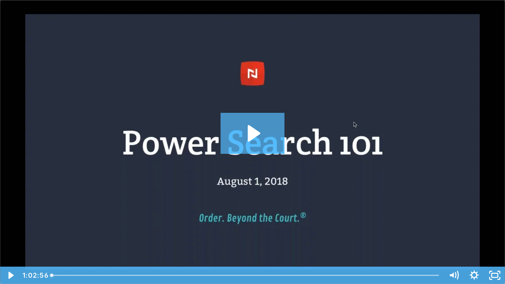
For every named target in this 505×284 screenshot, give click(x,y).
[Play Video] (10, 275)
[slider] (245, 275)
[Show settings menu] (474, 275)
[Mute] (453, 275)
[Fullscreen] (494, 275)
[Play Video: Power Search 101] (253, 133)
